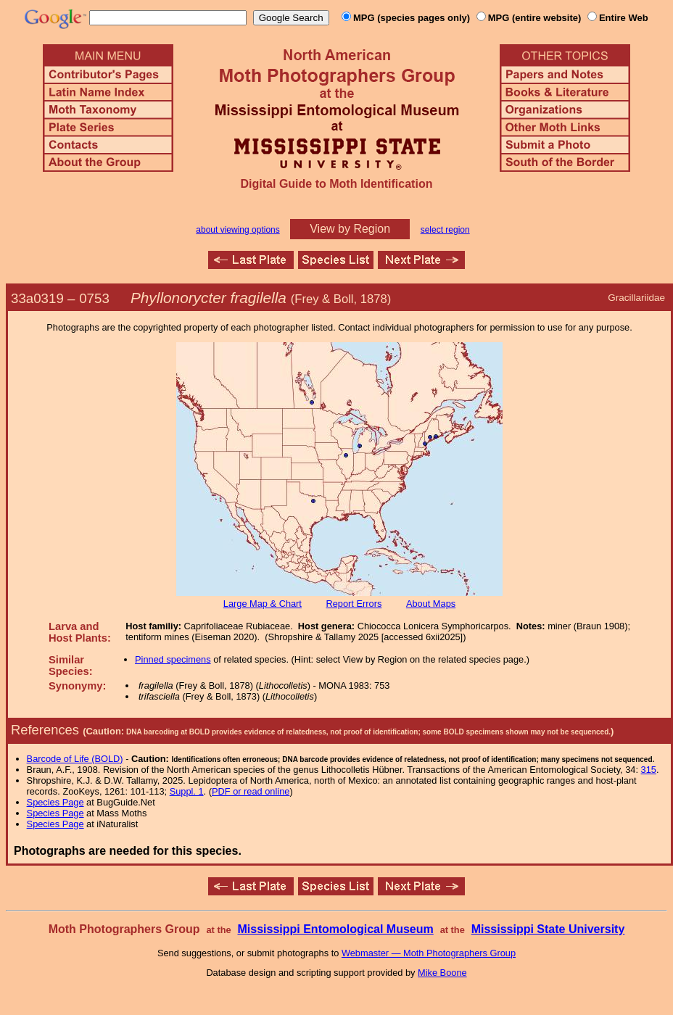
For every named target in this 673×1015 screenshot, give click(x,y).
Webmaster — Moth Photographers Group (429, 953)
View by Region (350, 229)
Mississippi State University (548, 929)
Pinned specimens (173, 659)
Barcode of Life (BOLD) (75, 758)
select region (445, 230)
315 (648, 769)
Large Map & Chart (262, 603)
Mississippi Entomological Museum (335, 929)
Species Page (55, 802)
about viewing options (237, 230)
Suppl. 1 (187, 791)
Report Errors (354, 603)
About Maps (430, 603)
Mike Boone (442, 972)
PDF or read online (250, 791)
